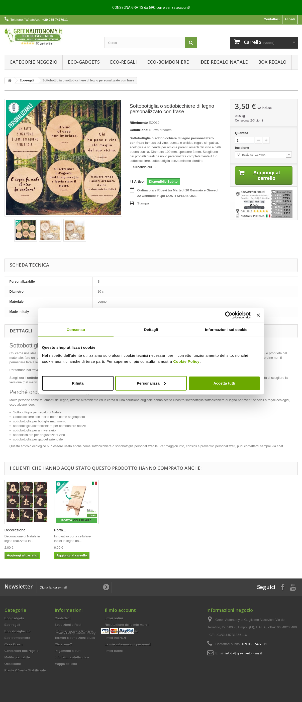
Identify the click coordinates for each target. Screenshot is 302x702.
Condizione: (139, 130)
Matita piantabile (17, 657)
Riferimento (139, 123)
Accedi (289, 19)
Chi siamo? (63, 644)
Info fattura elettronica (72, 657)
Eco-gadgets (84, 62)
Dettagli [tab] (151, 329)
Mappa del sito (66, 664)
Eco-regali (123, 62)
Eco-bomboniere (168, 62)
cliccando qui (142, 167)
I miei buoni (114, 651)
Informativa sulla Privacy (74, 631)
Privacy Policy (65, 672)
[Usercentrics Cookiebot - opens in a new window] (229, 315)
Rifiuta (78, 383)
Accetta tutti (224, 383)
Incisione (242, 148)
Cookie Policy (186, 361)
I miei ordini (114, 618)
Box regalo (272, 62)
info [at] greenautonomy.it (243, 653)
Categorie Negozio (33, 62)
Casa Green (14, 644)
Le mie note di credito (121, 631)
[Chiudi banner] (258, 315)
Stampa (143, 203)
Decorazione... (215, 530)
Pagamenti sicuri (68, 651)
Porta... (259, 530)
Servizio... (161, 530)
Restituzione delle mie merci (127, 625)
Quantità (241, 133)
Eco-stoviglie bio (18, 631)
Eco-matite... (114, 530)
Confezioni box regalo (22, 651)
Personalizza (151, 383)
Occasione (13, 664)
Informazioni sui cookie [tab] (226, 329)
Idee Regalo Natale (223, 62)
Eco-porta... (64, 530)
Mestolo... (13, 530)
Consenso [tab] (76, 329)
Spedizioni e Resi (68, 625)
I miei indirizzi (115, 638)
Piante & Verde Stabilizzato (25, 670)
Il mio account (120, 610)
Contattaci (272, 19)
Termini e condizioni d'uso (75, 638)
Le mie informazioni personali (128, 644)
